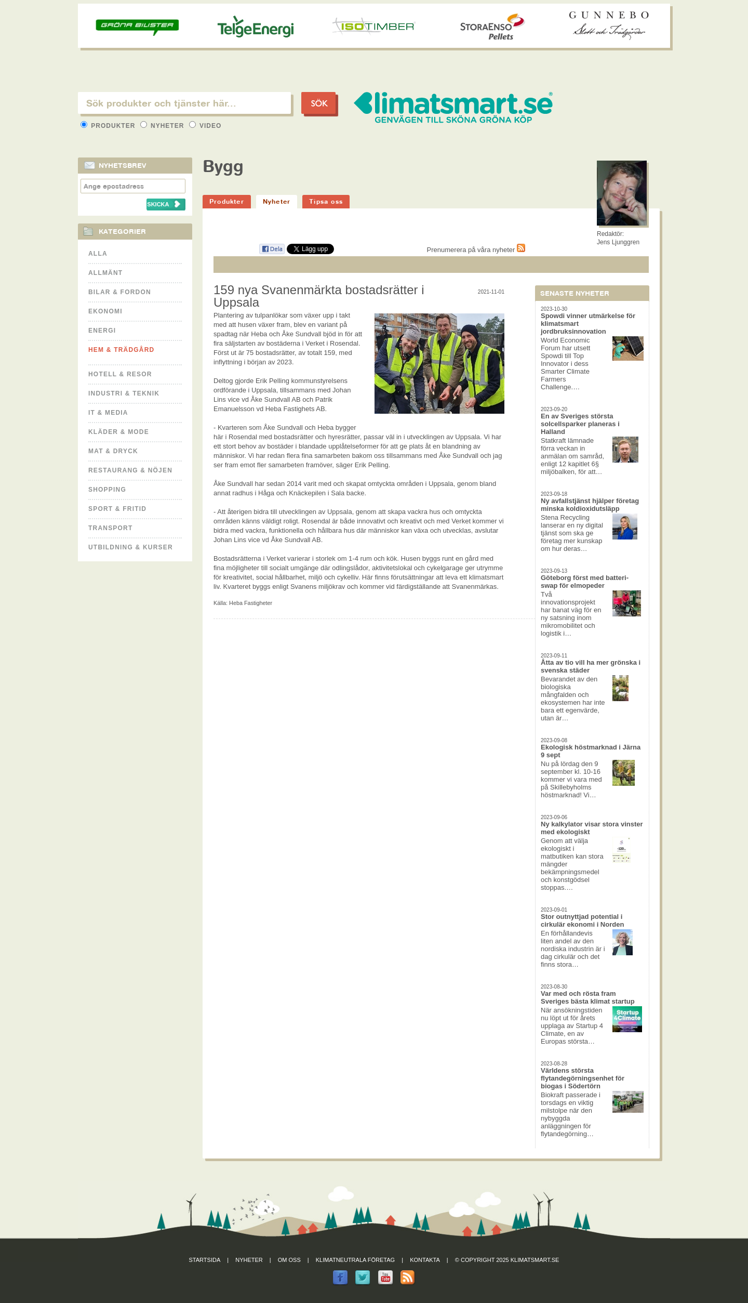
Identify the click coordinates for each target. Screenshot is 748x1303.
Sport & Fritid (117, 508)
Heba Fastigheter (250, 603)
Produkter (109, 125)
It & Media (108, 412)
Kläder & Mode (118, 432)
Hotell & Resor (120, 374)
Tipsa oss (326, 201)
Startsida (205, 1260)
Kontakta (425, 1260)
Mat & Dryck (113, 451)
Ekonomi (105, 311)
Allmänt (105, 273)
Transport (110, 528)
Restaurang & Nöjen (130, 470)
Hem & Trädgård (121, 349)
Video (205, 125)
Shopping (107, 489)
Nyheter (163, 125)
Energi (102, 330)
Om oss (289, 1260)
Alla (98, 253)
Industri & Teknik (123, 393)
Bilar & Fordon (119, 292)
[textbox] (184, 103)
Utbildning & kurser (130, 547)
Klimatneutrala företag (355, 1260)
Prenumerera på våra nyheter (476, 250)
